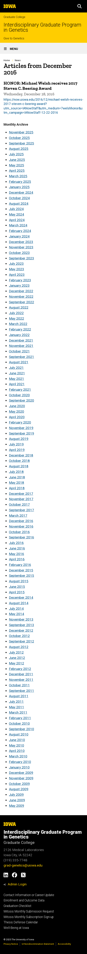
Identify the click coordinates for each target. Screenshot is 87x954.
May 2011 (16, 707)
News (18, 60)
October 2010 (19, 723)
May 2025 (16, 165)
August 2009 (18, 789)
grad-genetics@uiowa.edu (23, 865)
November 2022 (21, 297)
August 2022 (18, 307)
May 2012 (16, 663)
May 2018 (16, 483)
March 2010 (18, 756)
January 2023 (19, 285)
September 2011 (21, 691)
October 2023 (19, 253)
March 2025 (18, 176)
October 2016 (19, 532)
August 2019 (18, 439)
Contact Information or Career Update (29, 895)
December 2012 (21, 630)
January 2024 (19, 236)
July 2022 (16, 313)
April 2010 (17, 751)
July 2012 (16, 652)
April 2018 (17, 488)
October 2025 (19, 138)
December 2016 (21, 521)
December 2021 (21, 340)
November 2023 (21, 247)
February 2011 (20, 718)
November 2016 (21, 526)
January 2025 (19, 187)
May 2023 (16, 269)
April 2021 (17, 384)
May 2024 (16, 214)
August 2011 (18, 696)
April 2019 (17, 450)
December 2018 (21, 455)
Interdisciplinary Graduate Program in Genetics (42, 27)
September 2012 (21, 641)
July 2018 (16, 472)
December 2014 (21, 597)
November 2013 (21, 619)
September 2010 (21, 729)
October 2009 (19, 784)
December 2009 (21, 773)
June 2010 (17, 740)
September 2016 (21, 537)
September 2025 (21, 143)
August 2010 (18, 734)
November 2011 (21, 680)
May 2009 (16, 806)
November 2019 (21, 428)
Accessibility (64, 944)
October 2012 (19, 636)
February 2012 (20, 669)
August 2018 (18, 466)
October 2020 (19, 395)
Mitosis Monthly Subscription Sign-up (29, 917)
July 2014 (16, 609)
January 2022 (19, 335)
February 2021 (20, 390)
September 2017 (21, 510)
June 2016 (17, 548)
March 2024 (18, 225)
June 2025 (17, 160)
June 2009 (17, 800)
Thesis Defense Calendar (21, 922)
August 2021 (18, 362)
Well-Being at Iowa (16, 928)
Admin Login (17, 884)
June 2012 (17, 658)
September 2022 (21, 302)
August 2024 (18, 204)
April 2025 (17, 171)
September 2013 (21, 625)
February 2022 (20, 329)
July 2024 (16, 209)
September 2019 (21, 433)
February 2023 (20, 280)
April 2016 (17, 559)
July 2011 (16, 702)
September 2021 (21, 357)
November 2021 (21, 346)
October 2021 (19, 351)
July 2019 (16, 444)
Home (7, 60)
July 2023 (16, 264)
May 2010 (16, 745)
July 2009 (16, 795)
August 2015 (18, 581)
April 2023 (17, 275)
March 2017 (18, 516)
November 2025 (21, 132)
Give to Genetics (14, 38)
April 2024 (17, 220)
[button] (79, 6)
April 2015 (17, 592)
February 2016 (20, 565)
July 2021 (16, 368)
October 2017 (19, 504)
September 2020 (21, 400)
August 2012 (18, 647)
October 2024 (19, 198)
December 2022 (21, 291)
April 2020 (17, 417)
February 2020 (20, 422)
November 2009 (21, 778)
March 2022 (18, 324)
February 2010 (20, 762)
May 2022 (16, 318)
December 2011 (21, 674)
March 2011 (18, 712)
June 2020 (17, 406)
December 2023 (21, 242)
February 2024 (20, 231)
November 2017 (21, 499)
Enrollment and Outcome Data (24, 900)
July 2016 (16, 543)
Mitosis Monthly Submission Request (29, 911)
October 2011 (19, 685)
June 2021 (17, 373)
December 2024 (21, 192)
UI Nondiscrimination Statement (38, 944)
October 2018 (19, 461)
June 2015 (17, 587)
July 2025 (16, 154)
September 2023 (21, 258)
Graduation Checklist (17, 906)
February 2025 (20, 182)
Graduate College (14, 17)
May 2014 (16, 614)
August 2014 (18, 603)
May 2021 (16, 379)
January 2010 (19, 767)
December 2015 (21, 570)
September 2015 (21, 576)
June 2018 (17, 477)
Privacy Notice (11, 944)
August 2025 (18, 149)
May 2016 (16, 554)
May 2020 (16, 411)
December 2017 (21, 494)
